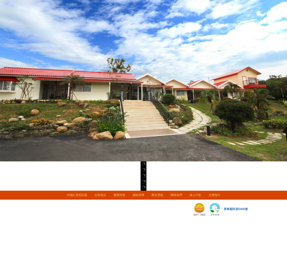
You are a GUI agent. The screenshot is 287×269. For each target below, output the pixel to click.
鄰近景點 (157, 195)
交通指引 (214, 195)
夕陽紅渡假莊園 (77, 195)
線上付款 (195, 195)
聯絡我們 (176, 195)
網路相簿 (138, 195)
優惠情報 (119, 195)
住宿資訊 (100, 195)
